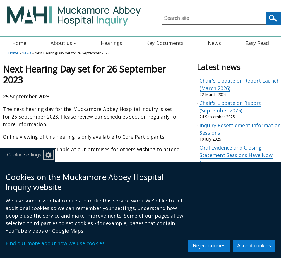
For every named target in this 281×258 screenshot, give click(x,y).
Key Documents (165, 43)
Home (19, 43)
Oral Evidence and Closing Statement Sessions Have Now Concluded (236, 155)
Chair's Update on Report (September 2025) (230, 107)
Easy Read (257, 43)
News (214, 43)
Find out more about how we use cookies (55, 243)
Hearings (111, 43)
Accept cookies (254, 246)
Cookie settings (24, 155)
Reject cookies (209, 246)
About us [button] (63, 43)
